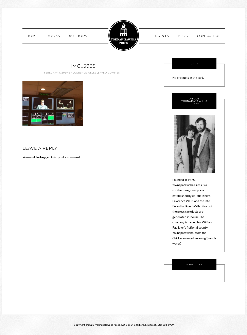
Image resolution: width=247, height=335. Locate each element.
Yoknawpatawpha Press (123, 35)
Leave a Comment (109, 72)
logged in (47, 157)
